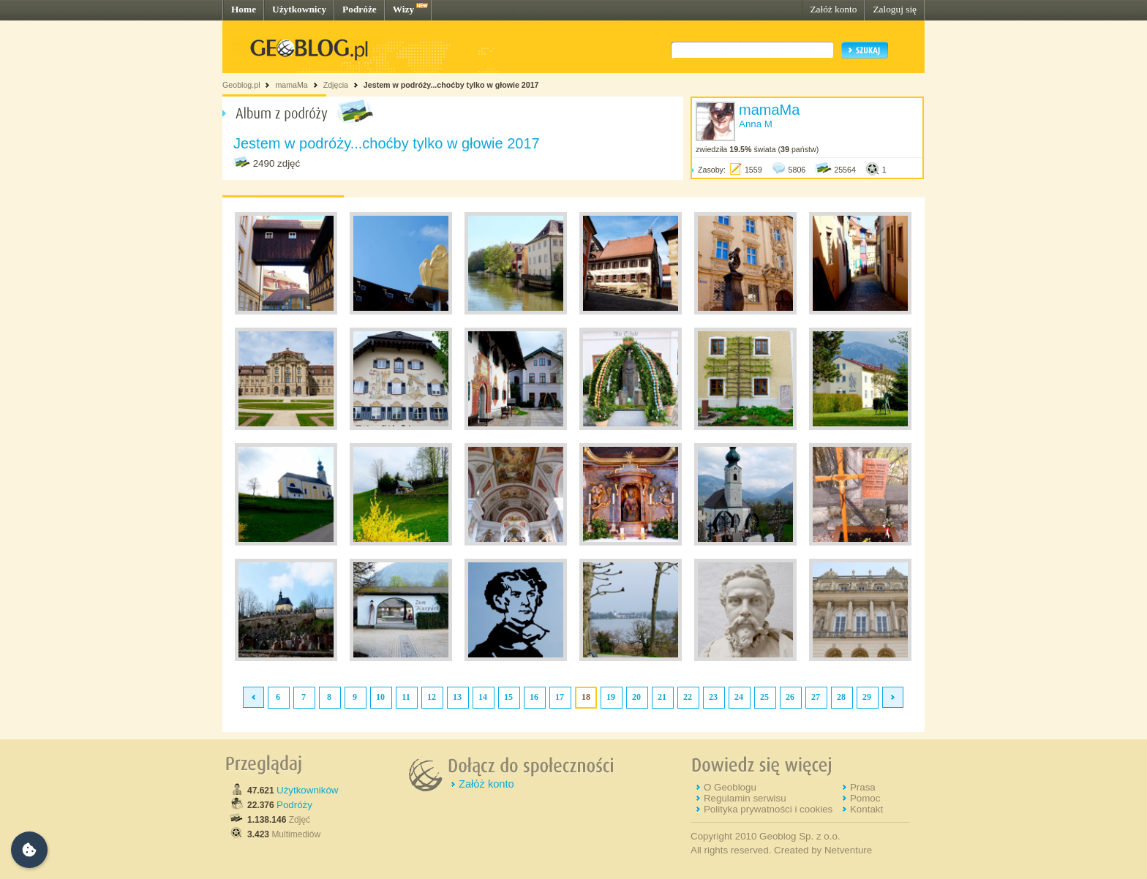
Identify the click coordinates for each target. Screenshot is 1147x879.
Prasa (863, 787)
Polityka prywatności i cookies (768, 809)
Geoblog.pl (241, 84)
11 (406, 697)
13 (457, 697)
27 (815, 697)
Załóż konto (833, 9)
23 (713, 697)
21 (662, 697)
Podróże (359, 9)
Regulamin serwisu (745, 798)
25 (764, 697)
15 (508, 697)
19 (610, 697)
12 (431, 697)
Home (243, 9)
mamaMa (291, 84)
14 (482, 697)
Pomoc (865, 798)
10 (380, 697)
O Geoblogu (730, 787)
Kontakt (866, 809)
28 (841, 697)
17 (559, 697)
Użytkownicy (299, 9)
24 (738, 697)
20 (636, 697)
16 (534, 697)
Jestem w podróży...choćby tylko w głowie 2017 (451, 84)
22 (687, 697)
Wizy (403, 9)
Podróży (294, 804)
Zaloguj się (895, 9)
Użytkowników (307, 790)
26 (790, 697)
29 (866, 697)
